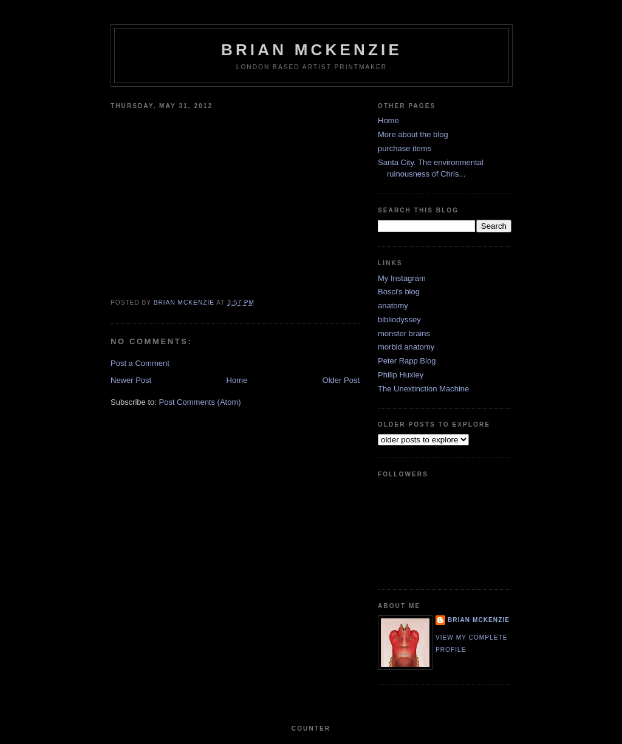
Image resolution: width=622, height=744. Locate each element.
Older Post (341, 380)
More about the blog (413, 134)
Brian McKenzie (311, 50)
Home (237, 380)
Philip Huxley (400, 374)
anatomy (393, 305)
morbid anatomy (406, 346)
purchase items (404, 148)
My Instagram (402, 278)
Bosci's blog (399, 291)
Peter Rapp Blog (407, 360)
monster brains (404, 333)
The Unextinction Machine (423, 388)
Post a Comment (140, 363)
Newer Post (131, 380)
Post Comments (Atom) (200, 402)
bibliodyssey (399, 319)
